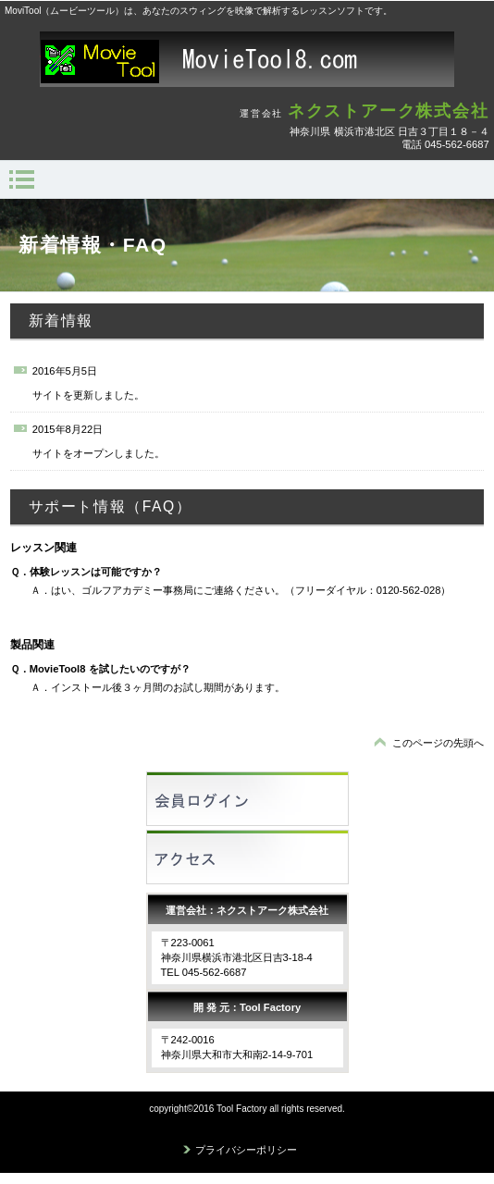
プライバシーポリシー (246, 1149)
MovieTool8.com (246, 59)
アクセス (247, 857)
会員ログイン (247, 798)
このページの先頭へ (438, 742)
